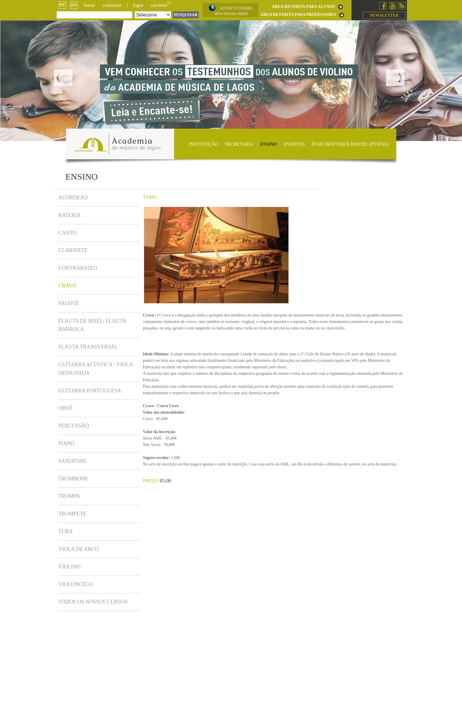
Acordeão (73, 197)
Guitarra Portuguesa (89, 391)
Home (89, 5)
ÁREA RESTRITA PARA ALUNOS (303, 7)
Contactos (112, 5)
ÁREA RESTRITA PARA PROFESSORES (298, 15)
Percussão (73, 426)
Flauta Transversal (88, 347)
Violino (69, 567)
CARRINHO (161, 5)
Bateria (69, 215)
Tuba (65, 531)
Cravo (67, 286)
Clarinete (73, 250)
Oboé (65, 408)
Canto (67, 233)
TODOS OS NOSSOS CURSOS (93, 602)
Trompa (69, 496)
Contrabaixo (77, 268)
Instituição (203, 144)
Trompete (72, 514)
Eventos (294, 144)
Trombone (73, 479)
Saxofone (72, 461)
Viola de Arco (78, 549)
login (138, 5)
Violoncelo (75, 584)
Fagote (68, 303)
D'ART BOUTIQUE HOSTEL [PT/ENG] (350, 144)
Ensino (268, 144)
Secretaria (239, 144)
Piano (66, 443)
